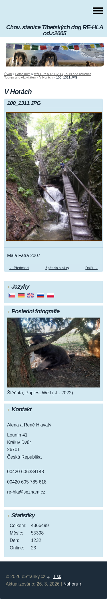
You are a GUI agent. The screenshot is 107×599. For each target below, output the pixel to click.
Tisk (57, 576)
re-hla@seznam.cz (26, 492)
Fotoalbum (23, 74)
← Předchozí (19, 268)
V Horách (46, 77)
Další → (91, 268)
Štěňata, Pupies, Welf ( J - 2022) (40, 392)
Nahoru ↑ (72, 584)
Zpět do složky (57, 268)
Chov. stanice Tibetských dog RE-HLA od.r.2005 (54, 30)
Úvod (8, 74)
